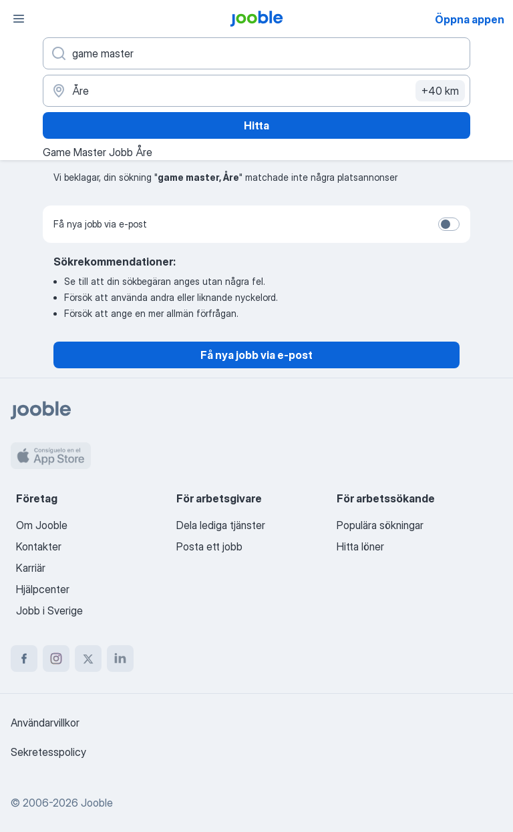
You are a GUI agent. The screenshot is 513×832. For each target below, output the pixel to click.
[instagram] (56, 658)
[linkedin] (120, 658)
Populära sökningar (380, 525)
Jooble (97, 802)
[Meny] (18, 18)
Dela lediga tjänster (220, 525)
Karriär (30, 567)
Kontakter (38, 546)
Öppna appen (469, 19)
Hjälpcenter (42, 589)
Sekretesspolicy (48, 752)
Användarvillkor (45, 722)
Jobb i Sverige (49, 610)
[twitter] (88, 658)
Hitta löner (360, 546)
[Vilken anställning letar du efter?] (256, 53)
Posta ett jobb (209, 546)
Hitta (256, 125)
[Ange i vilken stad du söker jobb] (256, 91)
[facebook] (24, 658)
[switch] (449, 224)
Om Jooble (41, 525)
